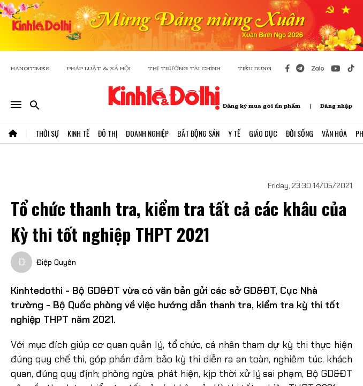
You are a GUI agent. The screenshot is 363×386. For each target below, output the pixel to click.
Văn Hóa (334, 133)
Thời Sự (47, 133)
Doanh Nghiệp (147, 133)
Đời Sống (299, 133)
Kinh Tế (78, 133)
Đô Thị (107, 133)
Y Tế (234, 133)
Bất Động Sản (198, 133)
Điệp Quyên (56, 262)
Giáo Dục (263, 133)
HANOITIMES (30, 68)
